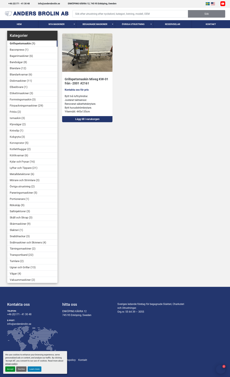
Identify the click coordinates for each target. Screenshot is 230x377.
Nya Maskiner (57, 24)
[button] (57, 24)
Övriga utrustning (133, 24)
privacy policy (11, 364)
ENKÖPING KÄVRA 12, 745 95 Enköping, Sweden (92, 3)
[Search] (130, 14)
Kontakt (211, 24)
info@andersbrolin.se (49, 3)
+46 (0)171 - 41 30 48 (19, 3)
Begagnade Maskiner (95, 24)
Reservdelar (172, 24)
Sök (206, 13)
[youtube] (222, 3)
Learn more (34, 369)
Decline (21, 369)
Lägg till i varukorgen (87, 119)
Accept (10, 369)
